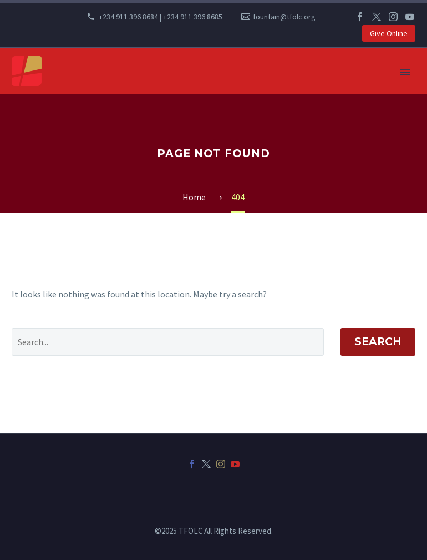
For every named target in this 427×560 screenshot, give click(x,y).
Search (377, 341)
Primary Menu (405, 72)
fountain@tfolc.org (284, 17)
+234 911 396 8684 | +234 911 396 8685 (160, 17)
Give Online (389, 33)
